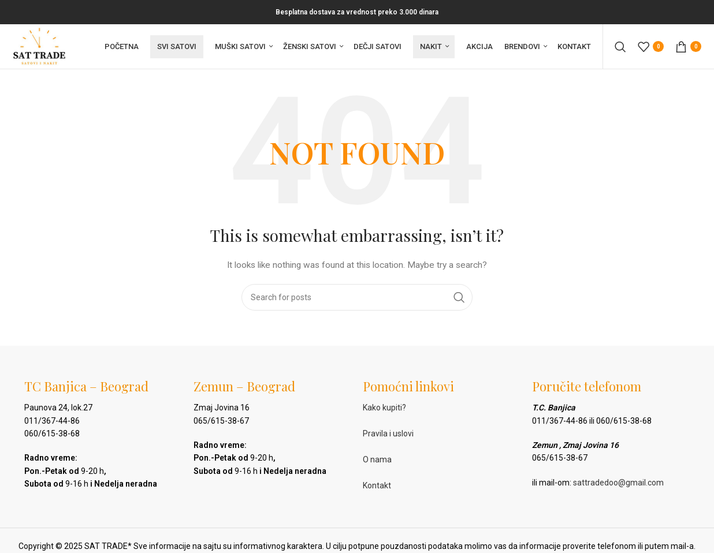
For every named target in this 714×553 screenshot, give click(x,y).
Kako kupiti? (384, 409)
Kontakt (377, 486)
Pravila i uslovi (388, 435)
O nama (377, 460)
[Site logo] (40, 46)
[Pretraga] (620, 47)
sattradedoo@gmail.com (618, 483)
